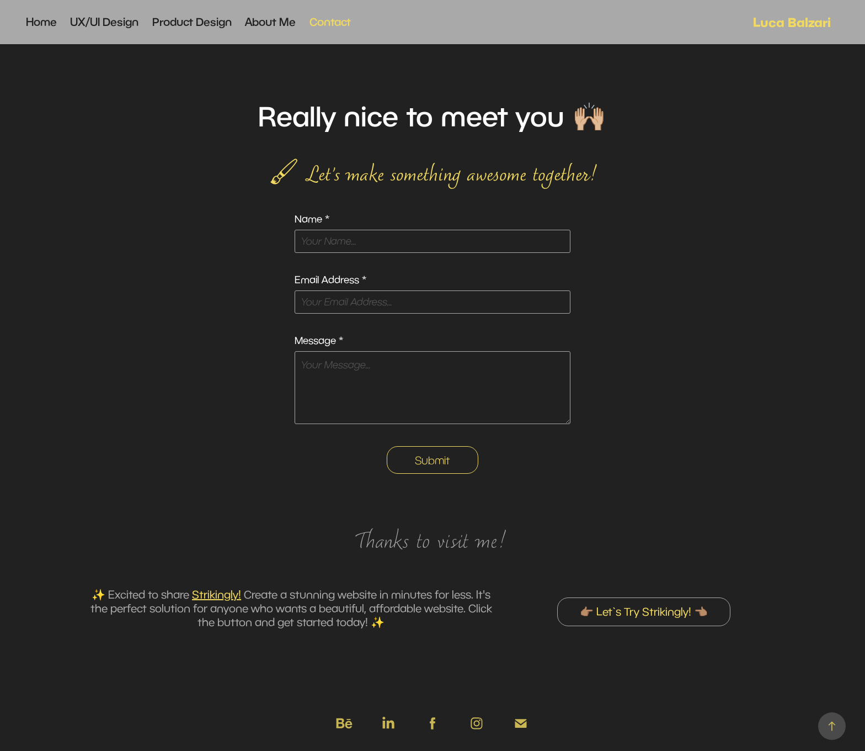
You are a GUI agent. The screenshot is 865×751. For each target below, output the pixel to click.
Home (41, 21)
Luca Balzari (792, 22)
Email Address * (330, 280)
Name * (312, 219)
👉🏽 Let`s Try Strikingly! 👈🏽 (644, 611)
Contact (330, 21)
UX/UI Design (104, 21)
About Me (270, 21)
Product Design (192, 21)
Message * (319, 341)
